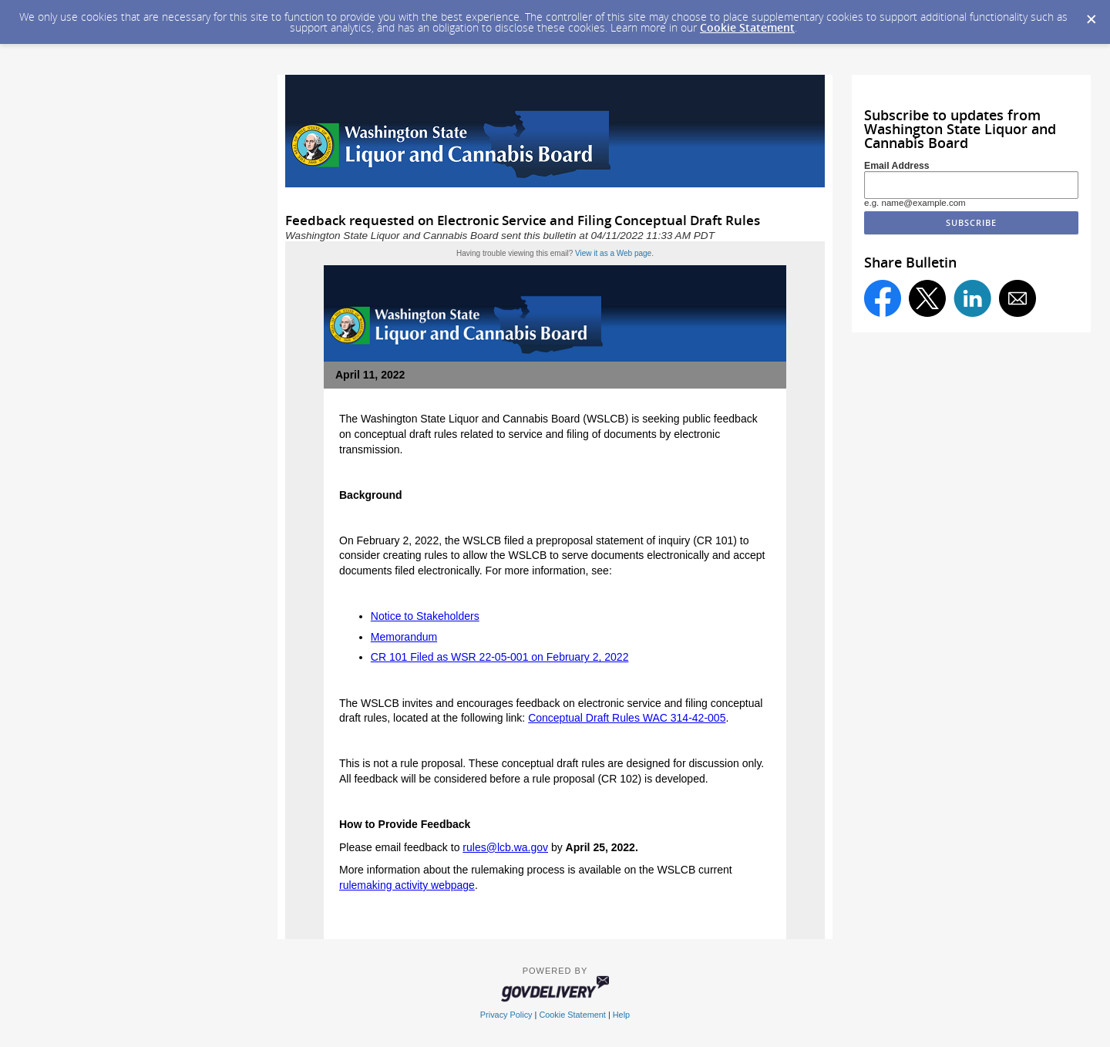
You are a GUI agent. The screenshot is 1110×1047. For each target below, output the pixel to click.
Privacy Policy (506, 1014)
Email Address (897, 165)
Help (621, 1014)
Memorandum (404, 637)
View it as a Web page (613, 253)
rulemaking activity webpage (407, 885)
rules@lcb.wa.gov (505, 847)
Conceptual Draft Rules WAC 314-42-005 (626, 718)
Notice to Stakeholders (425, 616)
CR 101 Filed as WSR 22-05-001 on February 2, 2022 (500, 657)
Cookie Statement (747, 27)
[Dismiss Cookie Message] (1090, 14)
